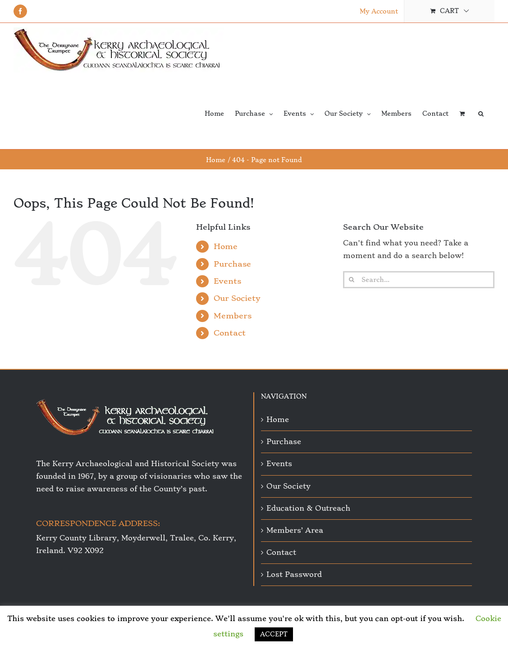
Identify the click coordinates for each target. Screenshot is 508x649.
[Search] (351, 279)
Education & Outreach (308, 508)
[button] (481, 113)
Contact (230, 332)
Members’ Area (294, 530)
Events (227, 281)
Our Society (237, 298)
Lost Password (294, 574)
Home (226, 246)
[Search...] (418, 279)
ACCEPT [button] (274, 634)
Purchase (232, 263)
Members (233, 315)
